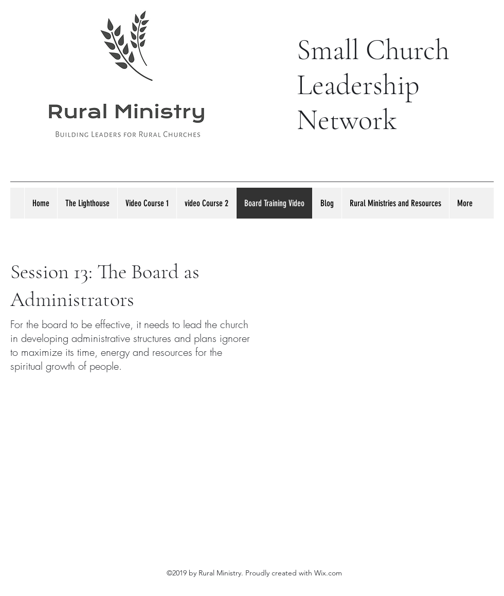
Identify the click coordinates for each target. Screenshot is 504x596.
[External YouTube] (375, 336)
